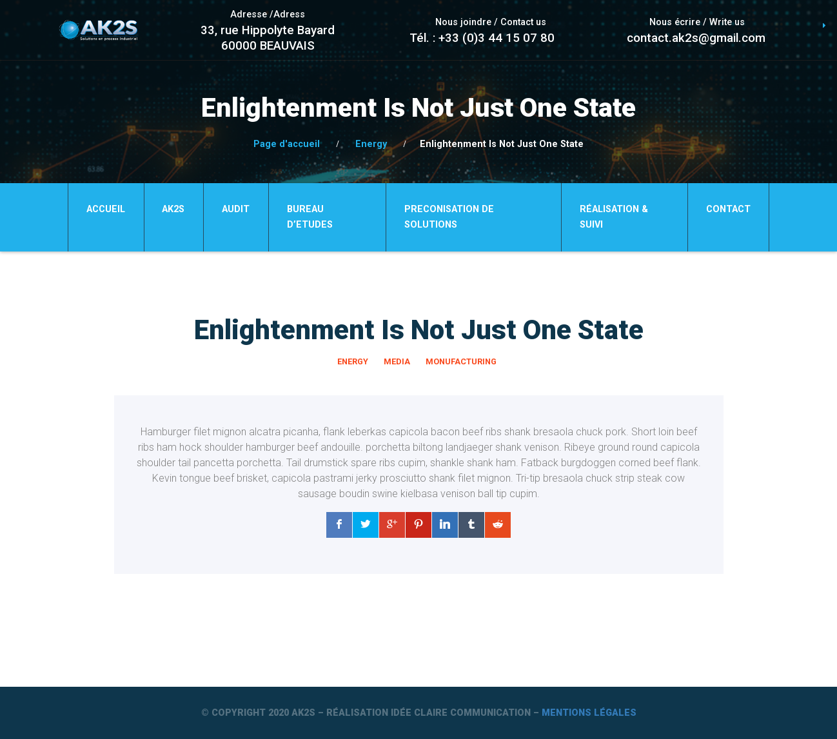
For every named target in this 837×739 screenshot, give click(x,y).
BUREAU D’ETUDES (310, 217)
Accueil (105, 209)
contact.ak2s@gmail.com (696, 38)
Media (397, 361)
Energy (371, 144)
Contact (728, 209)
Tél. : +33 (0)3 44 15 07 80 (482, 38)
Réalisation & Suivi (614, 217)
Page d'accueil (286, 144)
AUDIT (236, 209)
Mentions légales (589, 712)
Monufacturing (461, 361)
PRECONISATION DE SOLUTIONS (449, 217)
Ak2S (173, 209)
